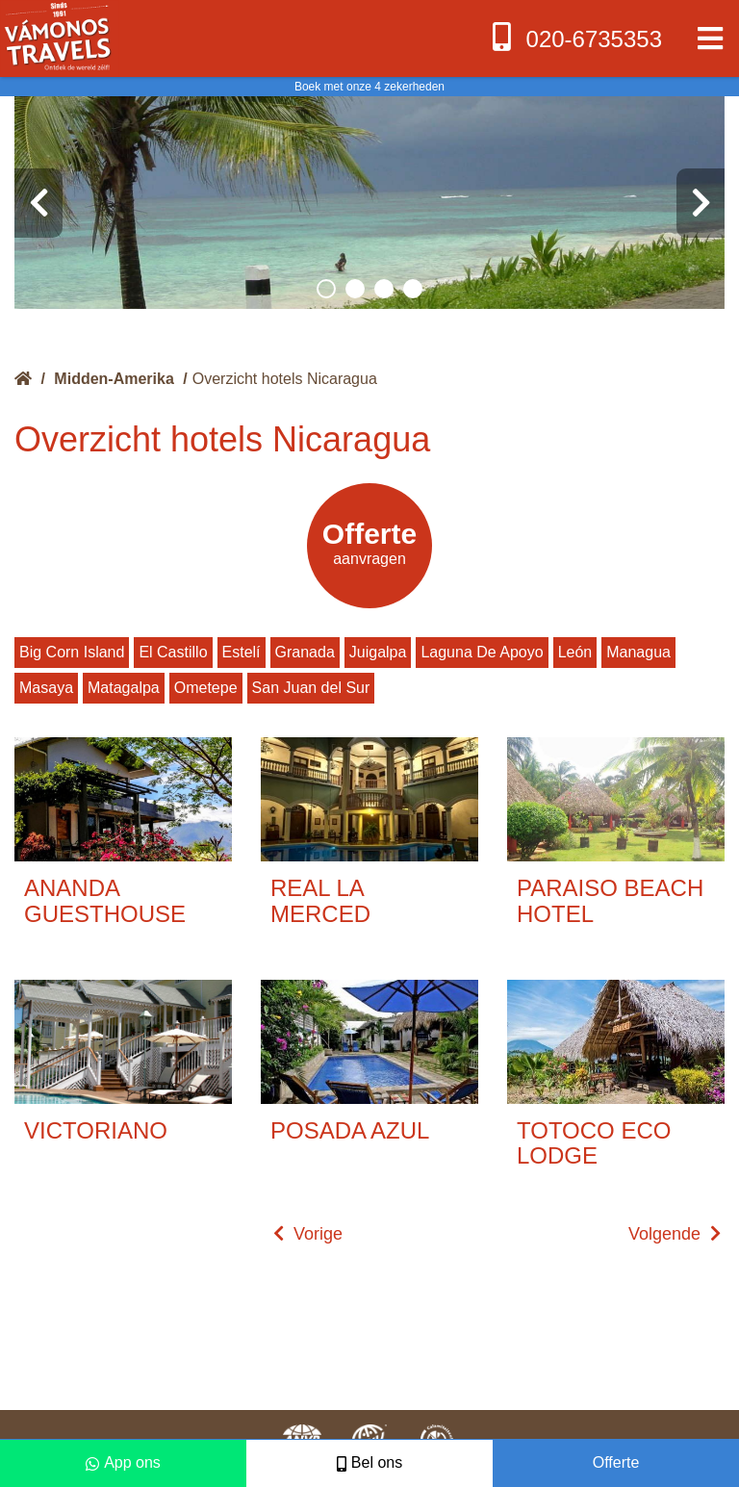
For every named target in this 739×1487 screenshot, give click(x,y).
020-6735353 (575, 37)
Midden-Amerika (113, 379)
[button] (326, 288)
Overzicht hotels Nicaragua (284, 379)
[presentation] (38, 203)
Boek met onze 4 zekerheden (369, 86)
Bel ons (369, 1462)
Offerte (616, 1462)
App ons (123, 1462)
